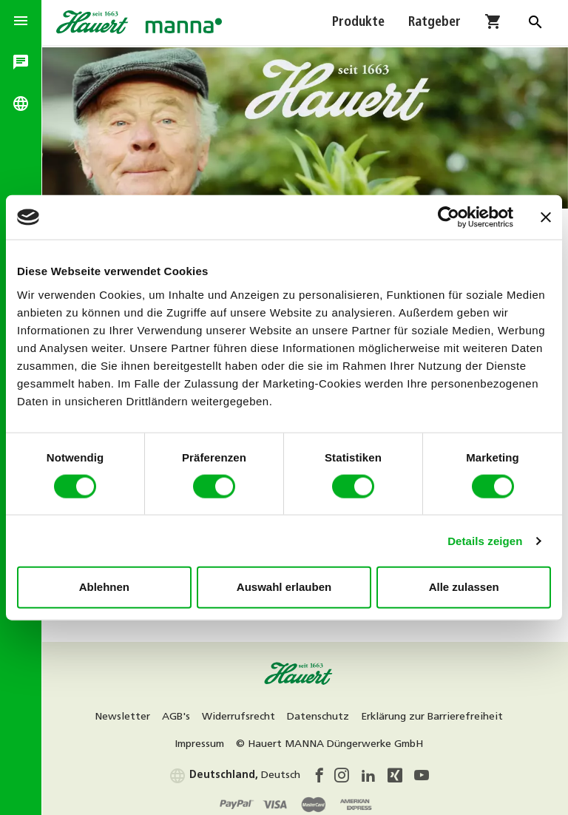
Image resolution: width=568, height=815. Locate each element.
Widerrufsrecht (244, 713)
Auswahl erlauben (284, 587)
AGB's (182, 713)
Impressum (205, 740)
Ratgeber (434, 23)
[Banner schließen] (546, 217)
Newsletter (128, 713)
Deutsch (240, 771)
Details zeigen (484, 540)
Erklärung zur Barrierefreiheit (438, 713)
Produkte (358, 23)
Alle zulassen (464, 587)
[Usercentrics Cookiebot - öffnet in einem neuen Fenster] (448, 217)
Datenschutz (324, 713)
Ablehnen (104, 587)
